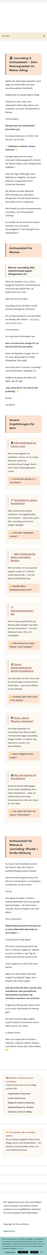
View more (20, 1248)
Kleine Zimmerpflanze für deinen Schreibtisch (22, 667)
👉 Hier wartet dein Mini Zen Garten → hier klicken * (23, 813)
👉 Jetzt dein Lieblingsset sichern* (22, 534)
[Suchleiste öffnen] (44, 35)
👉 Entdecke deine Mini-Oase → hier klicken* (23, 698)
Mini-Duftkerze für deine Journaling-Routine (23, 557)
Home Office (29, 281)
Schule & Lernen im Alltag (19, 1111)
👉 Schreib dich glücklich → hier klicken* (22, 481)
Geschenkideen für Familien (20, 1107)
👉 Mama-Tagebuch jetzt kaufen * (21, 756)
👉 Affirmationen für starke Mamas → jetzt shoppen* (22, 645)
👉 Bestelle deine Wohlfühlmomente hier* (21, 588)
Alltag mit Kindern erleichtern (21, 1102)
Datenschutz (9, 1231)
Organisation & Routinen (19, 1093)
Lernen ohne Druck (16, 1098)
